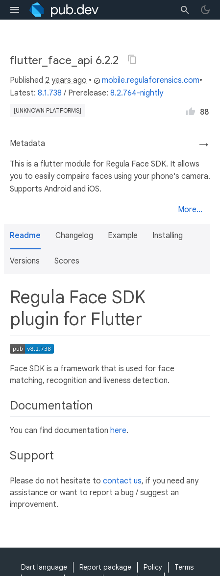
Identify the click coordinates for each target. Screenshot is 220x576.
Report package (105, 567)
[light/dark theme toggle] (205, 10)
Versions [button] (25, 261)
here (118, 430)
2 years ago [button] (66, 80)
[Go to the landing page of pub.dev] (63, 9)
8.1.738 (50, 93)
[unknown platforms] (47, 110)
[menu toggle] (15, 10)
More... (190, 210)
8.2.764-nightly (136, 93)
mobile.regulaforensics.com (146, 80)
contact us (122, 481)
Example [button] (123, 235)
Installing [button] (167, 235)
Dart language (44, 567)
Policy (153, 567)
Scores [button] (66, 261)
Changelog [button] (74, 235)
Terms (184, 567)
